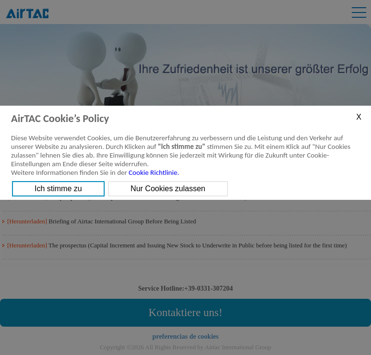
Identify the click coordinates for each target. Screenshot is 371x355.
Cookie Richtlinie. (154, 172)
